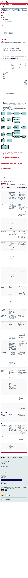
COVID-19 (2, 15)
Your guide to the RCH (4, 476)
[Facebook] (1, 483)
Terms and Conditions (7, 499)
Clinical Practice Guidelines (4, 466)
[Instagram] (3, 483)
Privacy (2, 499)
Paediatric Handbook (3, 468)
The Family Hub (3, 477)
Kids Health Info (3, 475)
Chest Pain (9, 181)
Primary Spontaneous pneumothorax (6, 14)
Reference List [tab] (3, 452)
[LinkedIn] (4, 483)
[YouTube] (6, 483)
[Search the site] (25, 1)
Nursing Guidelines (3, 467)
